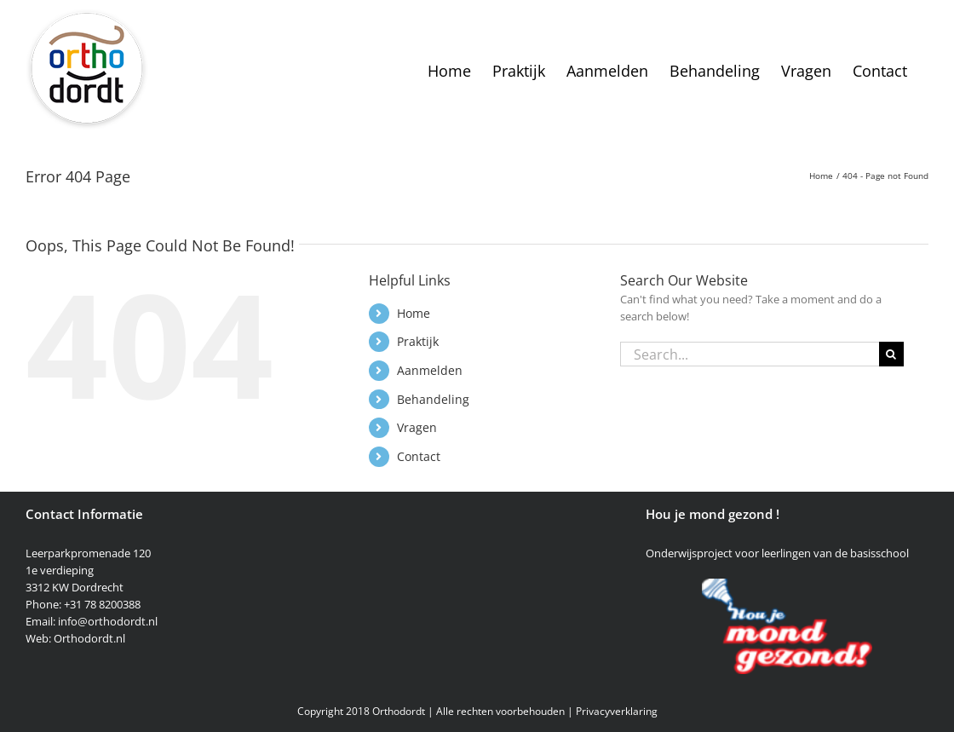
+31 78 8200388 (102, 604)
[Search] (891, 354)
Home (413, 313)
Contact (418, 456)
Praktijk (418, 341)
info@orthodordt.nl (108, 621)
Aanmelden (430, 370)
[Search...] (749, 354)
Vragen (417, 427)
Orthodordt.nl (89, 638)
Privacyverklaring (617, 711)
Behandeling (433, 399)
